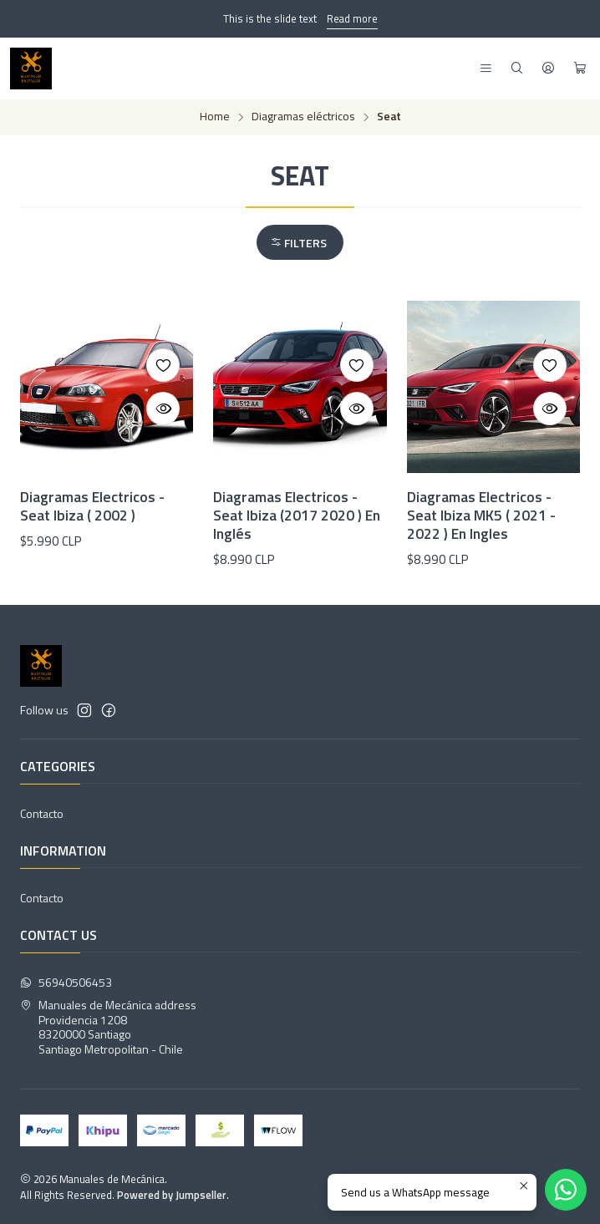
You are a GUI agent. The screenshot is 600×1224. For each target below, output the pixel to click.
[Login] (548, 69)
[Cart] (580, 69)
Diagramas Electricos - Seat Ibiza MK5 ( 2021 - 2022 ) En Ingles (481, 515)
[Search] (516, 69)
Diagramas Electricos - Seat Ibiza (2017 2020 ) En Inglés (296, 515)
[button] (300, 242)
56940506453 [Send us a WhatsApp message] (66, 982)
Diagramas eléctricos (303, 117)
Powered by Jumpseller (171, 1194)
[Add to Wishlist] (163, 365)
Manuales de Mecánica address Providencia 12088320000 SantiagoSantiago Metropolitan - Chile (108, 1027)
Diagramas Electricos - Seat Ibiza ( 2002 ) (92, 506)
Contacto (42, 813)
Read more (352, 18)
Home (215, 117)
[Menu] (485, 69)
